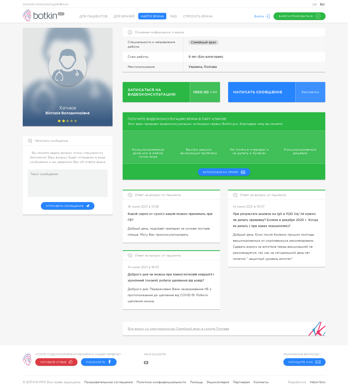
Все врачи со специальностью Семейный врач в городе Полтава (178, 328)
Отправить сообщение (68, 206)
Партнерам (241, 382)
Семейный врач (203, 42)
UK (315, 4)
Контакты (261, 382)
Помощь (196, 382)
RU (322, 4)
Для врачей (124, 16)
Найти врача (152, 16)
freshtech (318, 382)
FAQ (173, 16)
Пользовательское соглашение (108, 382)
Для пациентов (93, 16)
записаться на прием (224, 172)
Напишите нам (304, 362)
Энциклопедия (217, 382)
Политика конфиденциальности (161, 382)
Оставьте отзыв (56, 362)
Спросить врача (197, 16)
